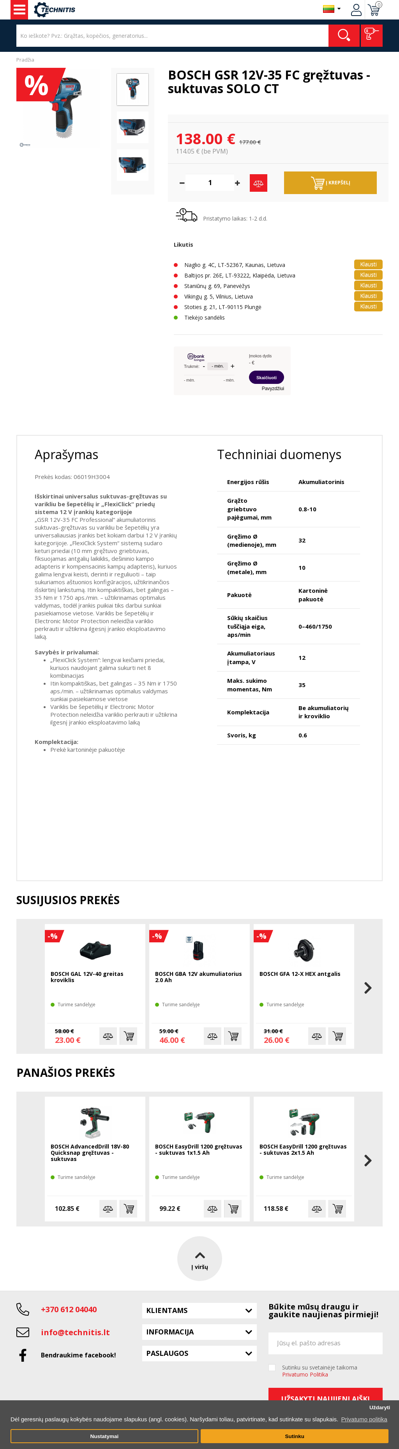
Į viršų (199, 1259)
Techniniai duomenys (279, 454)
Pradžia (25, 59)
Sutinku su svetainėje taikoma (319, 1371)
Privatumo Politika (305, 1374)
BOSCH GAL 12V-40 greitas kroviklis (87, 977)
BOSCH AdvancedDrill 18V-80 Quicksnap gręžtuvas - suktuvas (90, 1153)
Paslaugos (167, 1353)
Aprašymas (66, 454)
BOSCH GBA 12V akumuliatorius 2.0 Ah (198, 977)
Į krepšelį (330, 183)
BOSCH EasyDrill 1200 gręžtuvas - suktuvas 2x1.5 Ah (303, 1149)
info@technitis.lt (75, 1332)
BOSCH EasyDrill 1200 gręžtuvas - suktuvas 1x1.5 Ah (198, 1149)
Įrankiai (19, 9)
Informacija (170, 1331)
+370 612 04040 (69, 1309)
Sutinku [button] (294, 1436)
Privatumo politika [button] (364, 1419)
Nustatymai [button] (104, 1436)
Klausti (368, 264)
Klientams (166, 1310)
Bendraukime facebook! (78, 1355)
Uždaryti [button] (379, 1407)
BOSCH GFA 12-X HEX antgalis (300, 974)
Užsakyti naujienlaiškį (325, 1398)
